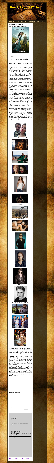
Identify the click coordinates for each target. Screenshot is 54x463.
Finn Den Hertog (26, 410)
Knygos (17, 21)
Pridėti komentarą (12, 437)
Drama (16, 410)
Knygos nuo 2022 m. (40, 21)
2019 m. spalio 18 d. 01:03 (18, 431)
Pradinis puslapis (11, 21)
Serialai (22, 21)
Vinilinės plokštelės (32, 21)
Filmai (26, 21)
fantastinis (22, 410)
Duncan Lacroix (19, 410)
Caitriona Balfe (12, 410)
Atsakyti (12, 419)
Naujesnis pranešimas (13, 458)
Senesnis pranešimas (28, 458)
